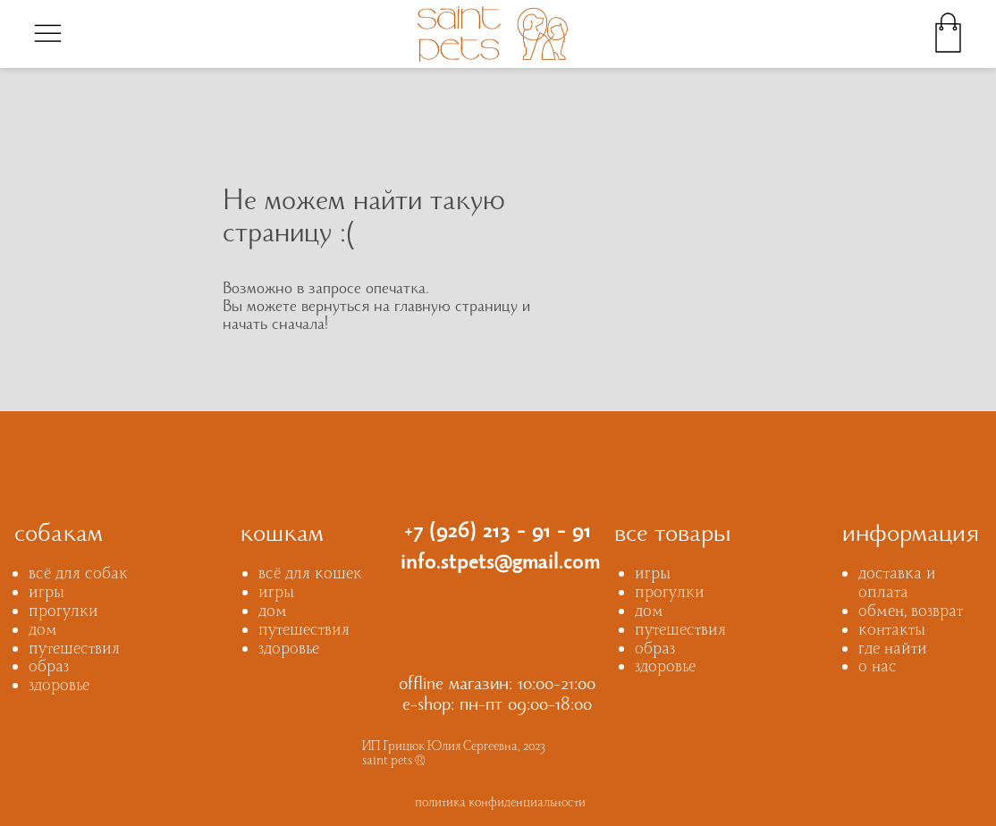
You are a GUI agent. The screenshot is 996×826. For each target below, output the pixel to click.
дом (43, 632)
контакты (891, 632)
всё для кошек (310, 575)
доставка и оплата (897, 584)
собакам (58, 536)
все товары (672, 536)
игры (46, 594)
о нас (877, 668)
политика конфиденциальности (500, 804)
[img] (48, 33)
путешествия (74, 650)
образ (49, 668)
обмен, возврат (910, 613)
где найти (892, 650)
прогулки (63, 613)
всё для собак (78, 575)
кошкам (282, 536)
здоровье (59, 687)
